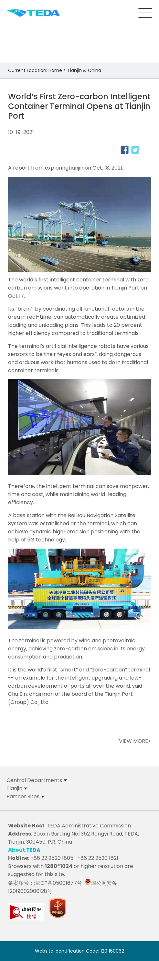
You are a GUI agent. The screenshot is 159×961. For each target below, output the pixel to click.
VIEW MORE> (135, 741)
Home (55, 70)
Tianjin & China (84, 70)
